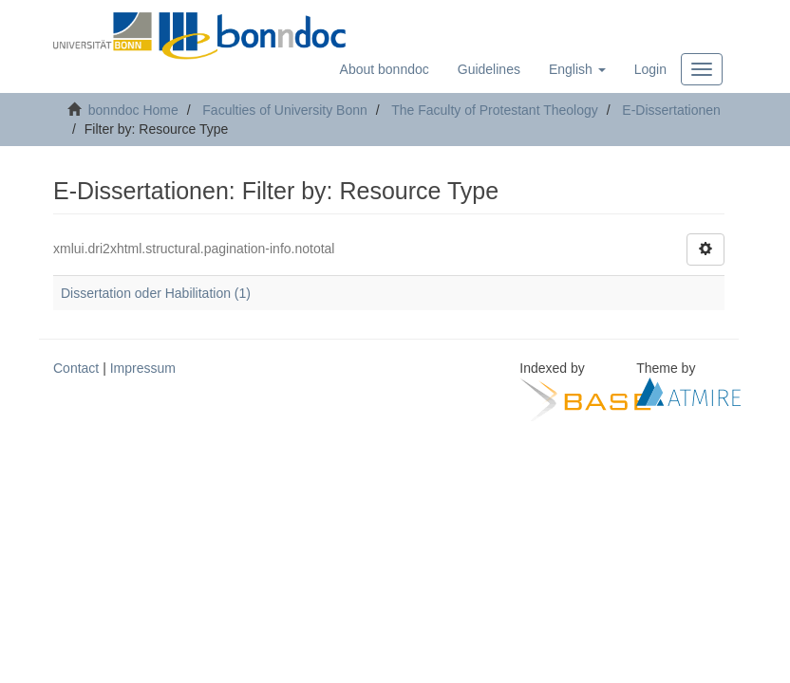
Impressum (143, 368)
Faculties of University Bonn (284, 110)
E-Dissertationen (671, 110)
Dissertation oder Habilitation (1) (156, 293)
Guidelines (489, 69)
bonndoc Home (133, 110)
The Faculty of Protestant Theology (494, 110)
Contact (76, 368)
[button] (577, 69)
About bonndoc (384, 69)
